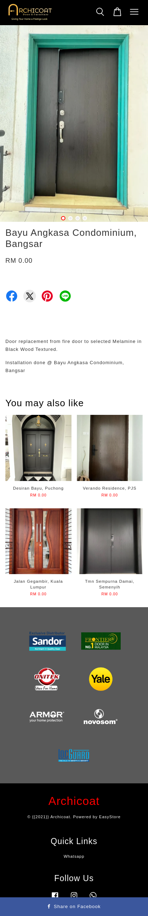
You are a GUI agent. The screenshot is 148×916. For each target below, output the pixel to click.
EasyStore (110, 817)
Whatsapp (74, 856)
